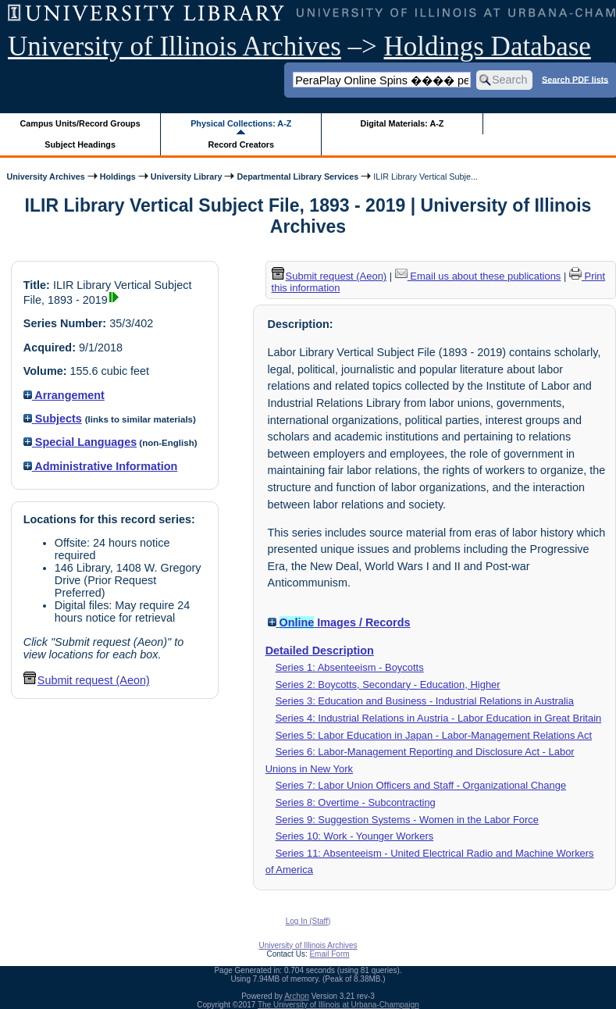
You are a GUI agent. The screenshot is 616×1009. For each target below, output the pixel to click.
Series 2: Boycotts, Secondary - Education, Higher (388, 684)
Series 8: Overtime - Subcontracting (356, 802)
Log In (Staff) (308, 921)
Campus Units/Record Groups (80, 123)
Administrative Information (100, 466)
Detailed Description (319, 650)
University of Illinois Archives (174, 46)
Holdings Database (487, 46)
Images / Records (339, 622)
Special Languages (80, 442)
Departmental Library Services (297, 176)
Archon (296, 996)
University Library (187, 176)
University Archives (45, 176)
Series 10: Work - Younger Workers (355, 836)
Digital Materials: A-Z (401, 123)
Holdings (118, 176)
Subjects (52, 418)
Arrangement (64, 395)
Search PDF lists (575, 79)
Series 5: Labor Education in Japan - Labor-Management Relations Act (434, 735)
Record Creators (241, 144)
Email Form (329, 954)
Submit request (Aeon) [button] (86, 680)
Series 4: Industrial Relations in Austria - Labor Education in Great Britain (439, 718)
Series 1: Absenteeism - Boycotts (350, 667)
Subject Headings (80, 144)
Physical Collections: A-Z (240, 123)
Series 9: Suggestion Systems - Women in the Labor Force (407, 819)
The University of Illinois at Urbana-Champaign (338, 1004)
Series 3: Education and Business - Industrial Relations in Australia (425, 701)
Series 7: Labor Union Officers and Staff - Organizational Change (421, 785)
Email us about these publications (478, 276)
